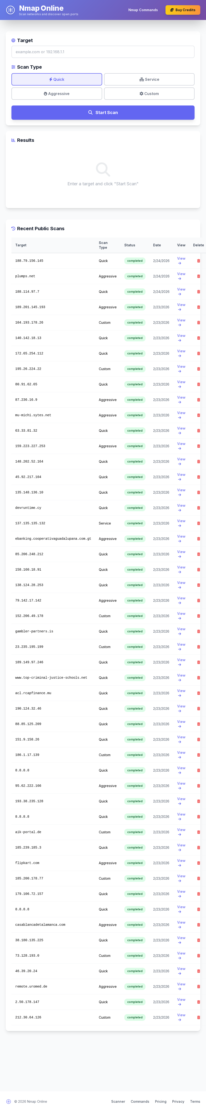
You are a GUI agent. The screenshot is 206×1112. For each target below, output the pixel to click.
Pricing (160, 1101)
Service (149, 79)
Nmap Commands (143, 10)
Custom (149, 93)
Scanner (118, 1101)
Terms (195, 1101)
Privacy (178, 1101)
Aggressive (57, 93)
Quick (56, 79)
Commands (140, 1101)
